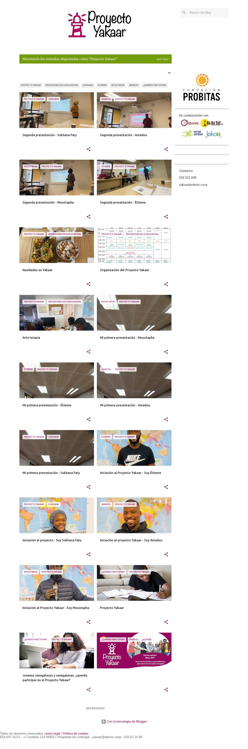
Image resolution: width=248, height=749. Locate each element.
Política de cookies (75, 733)
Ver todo (162, 59)
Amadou (133, 85)
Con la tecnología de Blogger (124, 721)
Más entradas (95, 708)
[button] (88, 149)
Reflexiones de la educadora (62, 85)
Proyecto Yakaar (31, 85)
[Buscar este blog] (208, 12)
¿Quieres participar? (154, 85)
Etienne (102, 85)
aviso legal (53, 733)
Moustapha (117, 85)
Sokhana (88, 85)
